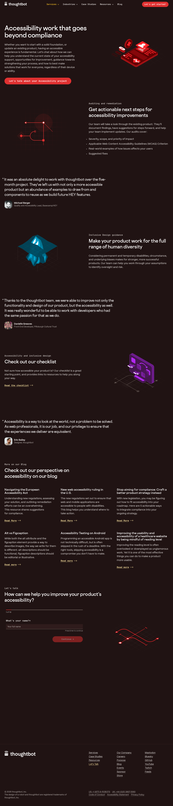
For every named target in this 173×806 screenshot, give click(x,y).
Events (120, 768)
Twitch (148, 768)
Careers (121, 757)
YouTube (149, 764)
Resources (107, 4)
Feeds (148, 772)
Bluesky (149, 757)
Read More (10, 520)
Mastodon (150, 753)
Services (53, 4)
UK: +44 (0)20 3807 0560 (123, 792)
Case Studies (88, 4)
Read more (10, 564)
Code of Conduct (97, 795)
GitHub (148, 760)
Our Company (124, 753)
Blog (119, 4)
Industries (70, 4)
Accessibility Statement (118, 795)
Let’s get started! (155, 4)
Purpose (121, 760)
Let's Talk (94, 764)
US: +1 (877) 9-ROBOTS (99, 792)
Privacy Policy (137, 795)
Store (120, 776)
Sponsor (121, 772)
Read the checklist (16, 385)
